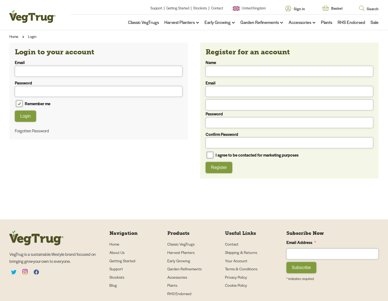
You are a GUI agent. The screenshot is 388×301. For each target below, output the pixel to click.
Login (32, 36)
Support (156, 7)
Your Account (236, 260)
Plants (326, 22)
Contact (217, 7)
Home (13, 36)
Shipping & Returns (241, 252)
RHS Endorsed (351, 22)
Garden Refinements (259, 22)
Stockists (200, 7)
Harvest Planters (179, 22)
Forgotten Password (32, 130)
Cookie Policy (236, 285)
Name (289, 68)
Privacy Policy (236, 277)
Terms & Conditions (241, 268)
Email (98, 68)
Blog (113, 285)
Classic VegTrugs (143, 22)
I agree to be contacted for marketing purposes (253, 155)
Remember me (33, 103)
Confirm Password (289, 139)
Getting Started (177, 7)
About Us (116, 252)
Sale (374, 22)
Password (98, 88)
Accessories (300, 22)
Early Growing (218, 22)
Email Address (301, 242)
